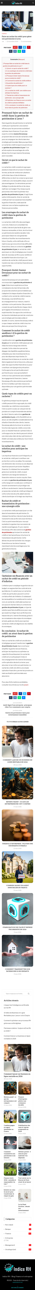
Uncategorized (18, 1249)
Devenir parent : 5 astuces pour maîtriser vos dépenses (24, 1155)
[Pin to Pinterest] (29, 47)
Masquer (21, 59)
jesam (26, 685)
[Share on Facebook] (20, 47)
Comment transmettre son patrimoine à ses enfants (9, 1155)
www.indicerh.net (17, 1282)
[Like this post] (16, 47)
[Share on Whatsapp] (19, 51)
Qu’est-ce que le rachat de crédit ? (17, 68)
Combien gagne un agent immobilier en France (9, 1128)
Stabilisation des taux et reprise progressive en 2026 (24, 1128)
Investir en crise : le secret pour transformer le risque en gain (9, 1193)
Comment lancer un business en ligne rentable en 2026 (17, 1075)
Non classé (18, 1225)
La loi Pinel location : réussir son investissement (24, 1207)
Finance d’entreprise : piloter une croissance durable (22, 1101)
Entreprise (9, 1238)
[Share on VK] (15, 51)
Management (18, 1245)
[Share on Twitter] (24, 47)
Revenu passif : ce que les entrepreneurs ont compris (10, 1100)
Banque (18, 1229)
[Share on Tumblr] (11, 51)
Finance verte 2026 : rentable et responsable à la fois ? (10, 1181)
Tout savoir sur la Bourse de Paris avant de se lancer (24, 1180)
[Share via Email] (23, 51)
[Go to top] (17, 1287)
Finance (18, 1234)
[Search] (33, 3)
